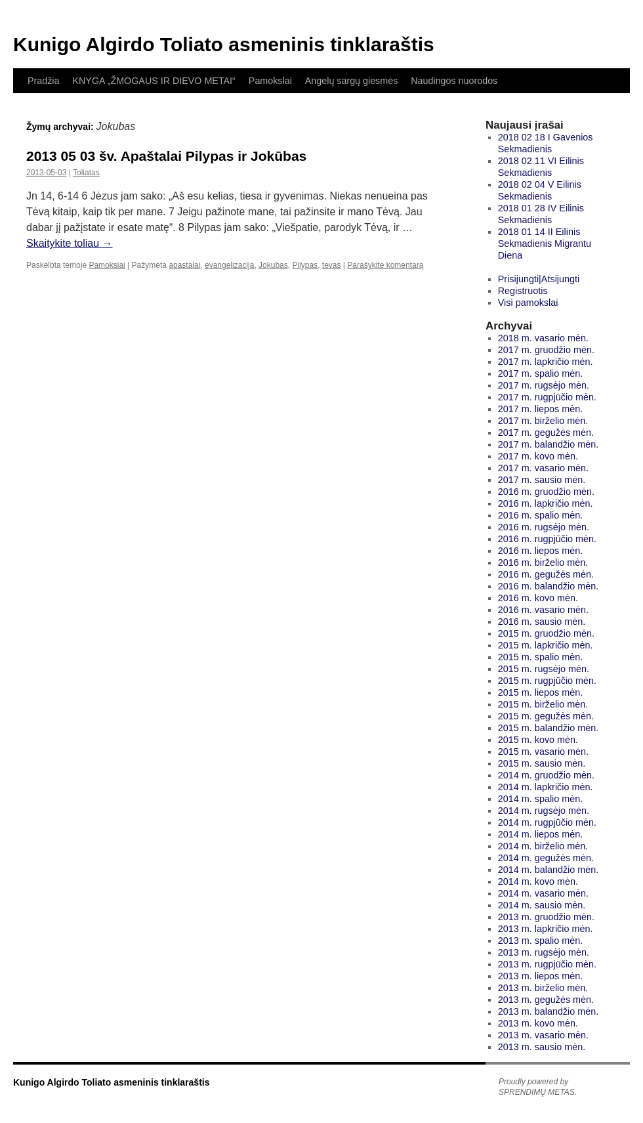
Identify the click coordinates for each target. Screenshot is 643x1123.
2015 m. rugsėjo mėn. (543, 669)
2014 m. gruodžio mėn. (546, 775)
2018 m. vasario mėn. (543, 338)
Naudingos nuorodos (454, 80)
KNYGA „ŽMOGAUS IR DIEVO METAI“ (153, 80)
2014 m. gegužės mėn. (546, 858)
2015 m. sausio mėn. (542, 763)
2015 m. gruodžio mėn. (546, 633)
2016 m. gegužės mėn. (546, 574)
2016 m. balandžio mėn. (548, 586)
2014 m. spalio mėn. (540, 799)
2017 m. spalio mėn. (540, 373)
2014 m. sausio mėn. (542, 905)
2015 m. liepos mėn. (540, 692)
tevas (331, 265)
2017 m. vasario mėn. (543, 468)
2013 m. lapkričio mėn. (545, 928)
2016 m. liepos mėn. (540, 550)
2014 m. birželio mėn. (543, 846)
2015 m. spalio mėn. (540, 657)
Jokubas (273, 265)
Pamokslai (270, 80)
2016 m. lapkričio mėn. (545, 503)
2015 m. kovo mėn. (538, 739)
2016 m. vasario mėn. (543, 609)
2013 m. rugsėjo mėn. (543, 952)
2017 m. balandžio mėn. (548, 444)
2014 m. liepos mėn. (540, 834)
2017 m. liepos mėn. (540, 409)
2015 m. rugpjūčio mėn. (547, 680)
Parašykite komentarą (385, 265)
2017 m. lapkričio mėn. (545, 361)
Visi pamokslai (528, 302)
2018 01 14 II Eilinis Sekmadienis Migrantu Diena (544, 243)
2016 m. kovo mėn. (538, 598)
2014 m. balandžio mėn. (548, 869)
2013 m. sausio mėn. (542, 1047)
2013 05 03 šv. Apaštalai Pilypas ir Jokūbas (166, 155)
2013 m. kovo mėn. (538, 1023)
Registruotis (523, 291)
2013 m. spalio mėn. (540, 940)
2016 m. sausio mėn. (542, 621)
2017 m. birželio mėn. (543, 420)
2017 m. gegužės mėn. (546, 432)
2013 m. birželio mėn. (543, 988)
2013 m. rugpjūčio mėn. (547, 964)
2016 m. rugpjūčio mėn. (547, 539)
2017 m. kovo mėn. (538, 456)
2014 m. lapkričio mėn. (545, 787)
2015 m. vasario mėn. (543, 751)
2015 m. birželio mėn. (543, 704)
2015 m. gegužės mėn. (546, 716)
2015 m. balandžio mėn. (548, 728)
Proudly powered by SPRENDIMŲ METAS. (538, 1087)
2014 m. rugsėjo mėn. (543, 810)
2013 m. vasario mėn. (543, 1035)
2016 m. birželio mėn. (543, 562)
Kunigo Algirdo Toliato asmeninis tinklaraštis (223, 44)
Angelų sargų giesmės (351, 80)
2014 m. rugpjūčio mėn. (547, 822)
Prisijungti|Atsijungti (539, 279)
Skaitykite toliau (69, 243)
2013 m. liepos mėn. (540, 976)
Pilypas (305, 265)
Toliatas (86, 172)
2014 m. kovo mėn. (538, 881)
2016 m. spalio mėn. (540, 515)
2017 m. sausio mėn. (542, 480)
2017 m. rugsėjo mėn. (543, 385)
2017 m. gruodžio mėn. (546, 350)
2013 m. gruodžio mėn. (546, 917)
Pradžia (43, 80)
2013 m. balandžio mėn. (548, 1011)
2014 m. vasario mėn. (543, 893)
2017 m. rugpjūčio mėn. (547, 397)
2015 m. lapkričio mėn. (545, 645)
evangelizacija (229, 265)
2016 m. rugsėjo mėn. (543, 527)
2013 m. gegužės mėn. (546, 999)
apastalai (184, 265)
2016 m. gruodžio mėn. (546, 491)
